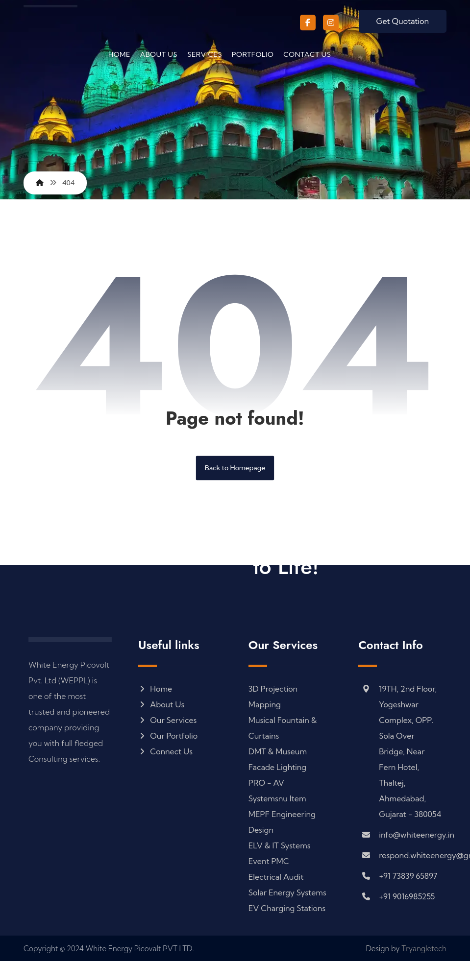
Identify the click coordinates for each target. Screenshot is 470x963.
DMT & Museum (277, 753)
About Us (161, 706)
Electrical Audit (276, 878)
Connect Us (165, 753)
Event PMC (268, 862)
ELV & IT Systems (279, 847)
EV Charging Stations (286, 910)
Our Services (167, 721)
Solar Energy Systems (287, 894)
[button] (308, 22)
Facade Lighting (277, 768)
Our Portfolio (168, 737)
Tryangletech (423, 950)
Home (155, 690)
